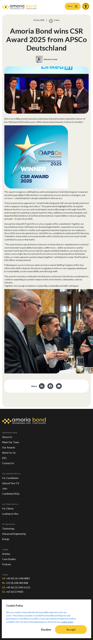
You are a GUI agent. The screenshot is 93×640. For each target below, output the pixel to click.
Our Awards (8, 447)
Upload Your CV (10, 483)
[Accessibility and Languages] (86, 6)
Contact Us (8, 463)
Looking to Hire (10, 513)
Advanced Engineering (14, 533)
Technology (8, 528)
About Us (7, 437)
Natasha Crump (50, 59)
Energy (5, 539)
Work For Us (9, 452)
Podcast (6, 564)
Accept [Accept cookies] (71, 629)
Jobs (4, 488)
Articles (6, 553)
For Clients (8, 508)
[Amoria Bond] (19, 6)
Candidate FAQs (11, 493)
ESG (4, 458)
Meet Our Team (10, 442)
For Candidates (10, 478)
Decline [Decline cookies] (46, 629)
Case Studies (9, 559)
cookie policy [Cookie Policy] (67, 622)
